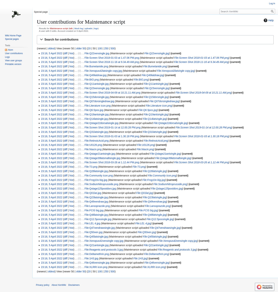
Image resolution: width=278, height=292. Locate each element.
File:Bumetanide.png (96, 66)
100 (100, 48)
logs (96, 28)
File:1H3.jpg (91, 258)
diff (65, 53)
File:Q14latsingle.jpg (96, 118)
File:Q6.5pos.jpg (94, 110)
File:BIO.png (92, 79)
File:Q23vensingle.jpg (97, 88)
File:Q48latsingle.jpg (96, 214)
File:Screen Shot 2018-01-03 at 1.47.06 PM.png (112, 57)
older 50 (80, 48)
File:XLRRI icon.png (96, 267)
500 (112, 48)
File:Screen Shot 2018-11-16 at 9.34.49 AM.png (112, 62)
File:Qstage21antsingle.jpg (100, 153)
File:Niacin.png (93, 149)
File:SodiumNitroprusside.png (101, 184)
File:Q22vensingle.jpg (97, 53)
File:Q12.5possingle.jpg (98, 219)
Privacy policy (42, 285)
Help (268, 20)
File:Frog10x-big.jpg (96, 179)
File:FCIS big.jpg (94, 210)
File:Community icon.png (99, 175)
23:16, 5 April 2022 (51, 53)
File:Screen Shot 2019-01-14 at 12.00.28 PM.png (112, 127)
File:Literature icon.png (98, 105)
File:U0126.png (93, 144)
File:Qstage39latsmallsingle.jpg (102, 158)
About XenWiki (59, 285)
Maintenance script (59, 28)
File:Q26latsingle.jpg (96, 171)
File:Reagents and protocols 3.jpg (104, 249)
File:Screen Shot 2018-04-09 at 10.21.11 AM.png (112, 92)
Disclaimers (74, 285)
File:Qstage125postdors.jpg (100, 188)
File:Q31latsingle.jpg (96, 131)
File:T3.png (91, 166)
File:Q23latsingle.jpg (96, 197)
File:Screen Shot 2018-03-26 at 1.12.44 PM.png (112, 162)
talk (71, 28)
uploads (88, 28)
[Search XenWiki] (247, 11)
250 (106, 48)
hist (72, 53)
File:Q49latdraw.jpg (96, 75)
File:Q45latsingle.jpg (96, 236)
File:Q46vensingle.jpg (97, 262)
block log (78, 28)
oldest (51, 48)
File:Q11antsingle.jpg (97, 83)
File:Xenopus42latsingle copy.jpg (103, 70)
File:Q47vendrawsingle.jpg (100, 227)
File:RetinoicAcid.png (97, 140)
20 (89, 48)
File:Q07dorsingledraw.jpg (99, 101)
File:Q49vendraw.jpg (96, 201)
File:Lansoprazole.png (97, 206)
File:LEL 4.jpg (92, 223)
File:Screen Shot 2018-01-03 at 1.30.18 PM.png (112, 136)
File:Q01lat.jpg (93, 192)
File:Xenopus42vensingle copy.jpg (104, 240)
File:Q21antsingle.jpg (97, 245)
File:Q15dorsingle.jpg (97, 97)
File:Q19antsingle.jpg (97, 114)
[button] (155, 39)
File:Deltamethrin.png (97, 254)
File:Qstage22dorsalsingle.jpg (101, 123)
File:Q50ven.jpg (94, 232)
